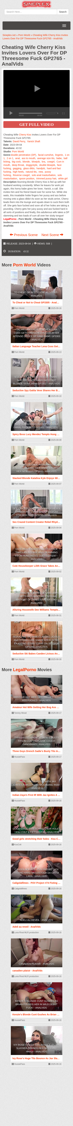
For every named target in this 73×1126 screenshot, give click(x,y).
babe (59, 158)
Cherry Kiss (25, 134)
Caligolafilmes (19, 888)
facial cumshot (45, 155)
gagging (17, 168)
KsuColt (16, 844)
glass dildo (29, 168)
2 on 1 (10, 158)
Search (63, 11)
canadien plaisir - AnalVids (36, 964)
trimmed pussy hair (46, 178)
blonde (26, 161)
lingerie (59, 155)
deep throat (18, 165)
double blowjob (47, 165)
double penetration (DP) (23, 155)
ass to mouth (28, 158)
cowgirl (51, 161)
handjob (40, 168)
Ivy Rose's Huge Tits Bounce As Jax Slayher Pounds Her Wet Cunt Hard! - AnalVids (36, 1048)
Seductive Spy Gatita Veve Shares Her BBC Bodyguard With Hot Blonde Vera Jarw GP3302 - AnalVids (36, 380)
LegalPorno (24, 669)
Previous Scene (24, 235)
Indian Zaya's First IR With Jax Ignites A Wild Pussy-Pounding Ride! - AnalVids (36, 785)
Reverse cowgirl (21, 175)
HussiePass (18, 757)
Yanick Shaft (33, 141)
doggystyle (31, 165)
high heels (18, 171)
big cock (16, 161)
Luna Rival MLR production (25, 932)
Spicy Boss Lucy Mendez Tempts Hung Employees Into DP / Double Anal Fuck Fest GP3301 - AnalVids (36, 424)
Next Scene (52, 235)
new (41, 171)
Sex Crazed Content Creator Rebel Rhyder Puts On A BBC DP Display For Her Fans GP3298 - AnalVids (36, 512)
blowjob (36, 161)
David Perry (19, 141)
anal (17, 158)
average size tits (45, 158)
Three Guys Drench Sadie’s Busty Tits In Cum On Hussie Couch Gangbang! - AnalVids (36, 741)
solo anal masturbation (44, 175)
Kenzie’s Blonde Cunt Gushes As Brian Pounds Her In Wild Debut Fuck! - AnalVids (36, 1004)
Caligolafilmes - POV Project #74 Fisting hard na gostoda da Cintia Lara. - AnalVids (36, 872)
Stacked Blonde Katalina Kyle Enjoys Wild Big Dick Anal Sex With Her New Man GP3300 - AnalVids (36, 468)
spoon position (26, 178)
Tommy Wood (19, 713)
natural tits (31, 171)
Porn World (18, 151)
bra (43, 161)
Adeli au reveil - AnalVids (36, 920)
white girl (63, 178)
